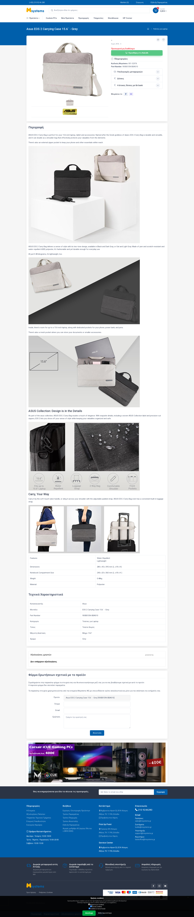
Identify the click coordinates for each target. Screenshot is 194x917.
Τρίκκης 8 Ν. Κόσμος (108, 829)
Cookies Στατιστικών (97, 909)
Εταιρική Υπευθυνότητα (36, 821)
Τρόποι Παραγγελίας (71, 814)
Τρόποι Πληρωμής (70, 818)
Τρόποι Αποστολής (70, 821)
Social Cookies (96, 907)
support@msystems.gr (144, 833)
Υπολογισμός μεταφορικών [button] (128, 71)
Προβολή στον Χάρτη (108, 818)
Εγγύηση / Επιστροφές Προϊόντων (76, 811)
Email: (57, 710)
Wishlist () (123, 2)
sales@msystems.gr (143, 821)
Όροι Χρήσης (31, 892)
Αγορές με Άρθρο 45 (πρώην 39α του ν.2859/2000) (77, 830)
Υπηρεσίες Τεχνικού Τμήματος (38, 818)
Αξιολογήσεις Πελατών (35, 814)
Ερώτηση (56, 717)
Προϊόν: (57, 697)
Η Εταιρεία (30, 811)
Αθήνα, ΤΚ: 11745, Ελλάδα (109, 814)
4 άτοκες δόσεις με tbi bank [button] (128, 85)
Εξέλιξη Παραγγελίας (158, 2)
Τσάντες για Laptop (160, 29)
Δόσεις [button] (119, 78)
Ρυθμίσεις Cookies (46, 892)
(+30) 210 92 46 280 (35, 2)
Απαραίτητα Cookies (96, 905)
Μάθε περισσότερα (105, 913)
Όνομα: (57, 704)
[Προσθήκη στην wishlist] (164, 40)
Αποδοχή (89, 913)
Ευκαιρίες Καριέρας (34, 825)
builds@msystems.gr (143, 827)
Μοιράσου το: (117, 94)
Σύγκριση (138, 2)
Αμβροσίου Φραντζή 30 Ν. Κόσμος (113, 811)
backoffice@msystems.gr (145, 839)
